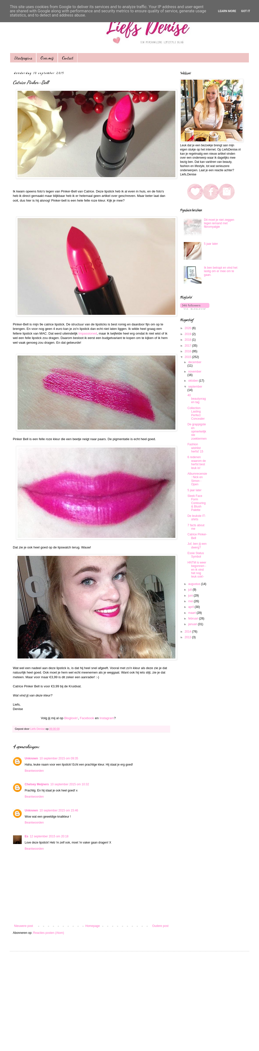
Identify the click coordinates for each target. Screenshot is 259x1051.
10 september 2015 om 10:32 (69, 784)
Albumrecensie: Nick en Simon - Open (197, 479)
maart (192, 613)
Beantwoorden (34, 770)
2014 (188, 631)
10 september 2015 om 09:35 (58, 758)
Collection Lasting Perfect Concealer (196, 413)
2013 (188, 637)
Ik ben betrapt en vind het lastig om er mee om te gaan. (220, 271)
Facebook (87, 718)
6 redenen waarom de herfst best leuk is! (196, 462)
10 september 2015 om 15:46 (58, 810)
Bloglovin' (71, 718)
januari (193, 624)
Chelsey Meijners (37, 784)
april (191, 607)
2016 (188, 351)
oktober (193, 380)
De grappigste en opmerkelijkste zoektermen (197, 431)
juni (191, 595)
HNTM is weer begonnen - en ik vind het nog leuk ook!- (196, 570)
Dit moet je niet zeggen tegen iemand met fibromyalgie (219, 223)
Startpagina (23, 58)
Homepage (92, 926)
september (195, 386)
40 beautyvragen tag (196, 399)
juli (190, 589)
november (194, 371)
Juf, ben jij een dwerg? (196, 545)
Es (26, 836)
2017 (188, 345)
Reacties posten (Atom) (48, 933)
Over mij (47, 58)
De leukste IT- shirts (196, 517)
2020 (188, 328)
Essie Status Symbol (195, 554)
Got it (245, 11)
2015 (188, 357)
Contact (67, 58)
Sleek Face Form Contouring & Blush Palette (196, 503)
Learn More (227, 11)
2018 (188, 339)
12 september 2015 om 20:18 (49, 836)
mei (191, 601)
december (194, 362)
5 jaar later (211, 243)
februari (193, 618)
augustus (194, 584)
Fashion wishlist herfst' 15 (195, 448)
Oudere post (160, 926)
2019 (188, 334)
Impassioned (87, 333)
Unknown (31, 758)
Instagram (106, 718)
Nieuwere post (23, 926)
